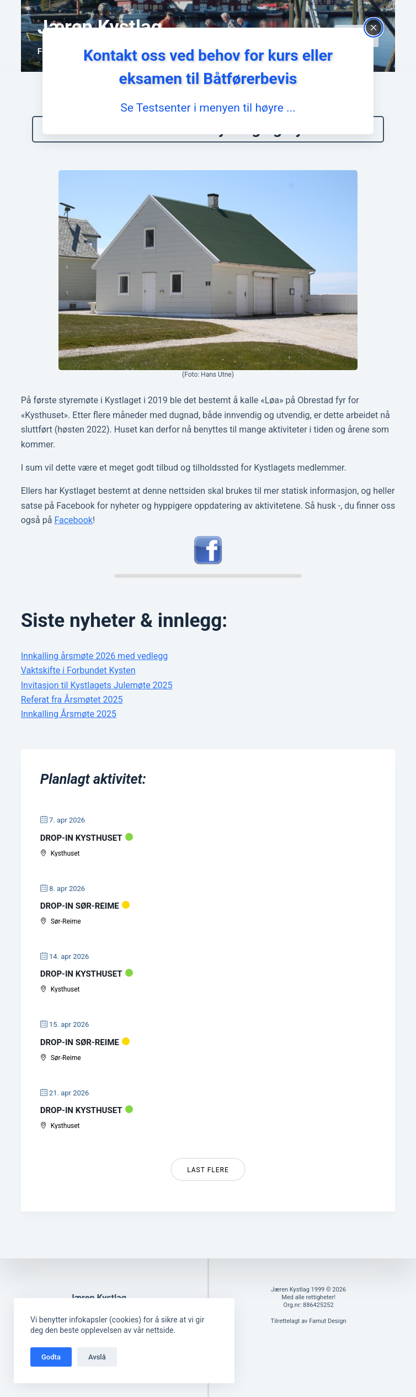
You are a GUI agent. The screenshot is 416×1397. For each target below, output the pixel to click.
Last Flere (208, 1183)
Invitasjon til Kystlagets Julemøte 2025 (97, 698)
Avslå (97, 1357)
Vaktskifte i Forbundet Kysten (78, 683)
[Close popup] (373, 27)
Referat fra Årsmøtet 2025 (72, 713)
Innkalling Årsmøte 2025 (68, 727)
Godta (51, 1357)
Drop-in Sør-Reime (79, 919)
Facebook (73, 533)
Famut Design (327, 1321)
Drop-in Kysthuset (81, 851)
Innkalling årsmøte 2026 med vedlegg (94, 669)
